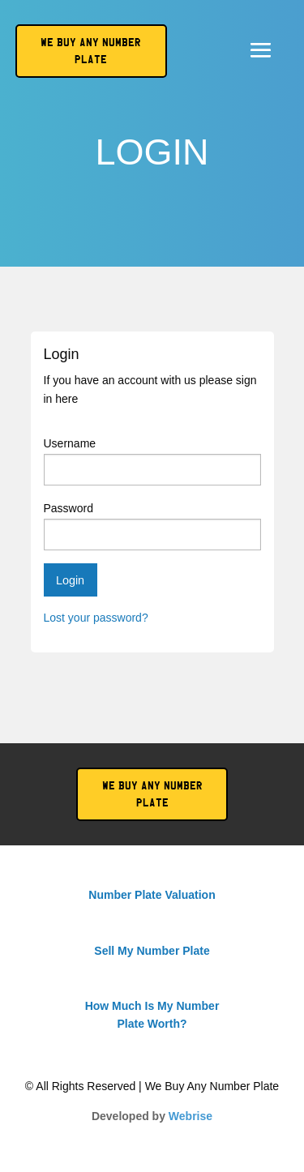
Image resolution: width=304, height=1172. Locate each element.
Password (152, 526)
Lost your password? (96, 617)
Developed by (152, 1116)
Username (152, 461)
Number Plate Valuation (151, 894)
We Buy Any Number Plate (152, 794)
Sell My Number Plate (151, 950)
